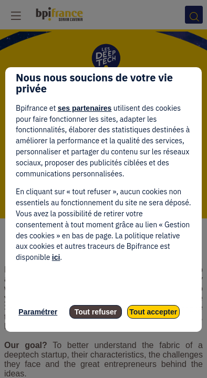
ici (56, 257)
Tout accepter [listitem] (153, 312)
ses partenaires (85, 108)
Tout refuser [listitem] (96, 312)
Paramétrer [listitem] (37, 312)
